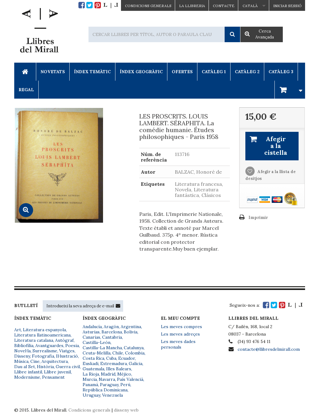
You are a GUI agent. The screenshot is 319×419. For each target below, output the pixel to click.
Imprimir (258, 217)
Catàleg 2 (247, 71)
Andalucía (92, 326)
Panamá (90, 384)
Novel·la (22, 351)
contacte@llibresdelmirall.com (269, 349)
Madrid (108, 374)
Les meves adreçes (180, 334)
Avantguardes (49, 345)
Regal (26, 89)
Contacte (224, 5)
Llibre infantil (28, 372)
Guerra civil (68, 366)
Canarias (91, 337)
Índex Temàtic (92, 71)
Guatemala (93, 369)
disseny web (126, 410)
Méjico (124, 374)
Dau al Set (24, 366)
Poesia (72, 345)
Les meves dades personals (178, 344)
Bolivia (130, 332)
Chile (117, 353)
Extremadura (113, 363)
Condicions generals (89, 410)
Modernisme (27, 377)
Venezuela (112, 395)
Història (45, 366)
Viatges (67, 351)
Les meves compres (181, 326)
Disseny (22, 356)
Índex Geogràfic (141, 71)
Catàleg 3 (281, 71)
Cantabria (112, 337)
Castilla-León (96, 342)
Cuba (111, 358)
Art (17, 329)
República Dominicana (105, 390)
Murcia (90, 379)
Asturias (91, 332)
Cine (35, 361)
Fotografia (43, 356)
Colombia (134, 353)
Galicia (135, 363)
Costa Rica (93, 358)
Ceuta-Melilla (96, 353)
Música (21, 361)
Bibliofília (23, 345)
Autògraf (64, 340)
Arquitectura (54, 361)
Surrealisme (44, 351)
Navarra (107, 379)
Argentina (131, 326)
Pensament (53, 377)
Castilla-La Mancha (102, 347)
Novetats (53, 71)
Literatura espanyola (44, 329)
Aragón (111, 326)
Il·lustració (67, 356)
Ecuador (126, 358)
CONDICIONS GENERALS (148, 5)
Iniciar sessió (287, 5)
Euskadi (90, 363)
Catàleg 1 (214, 71)
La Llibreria (192, 5)
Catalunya (134, 347)
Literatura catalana (33, 340)
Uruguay (91, 395)
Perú (125, 384)
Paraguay (109, 384)
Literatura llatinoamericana (42, 335)
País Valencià (130, 379)
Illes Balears (118, 369)
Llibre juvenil (57, 372)
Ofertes (182, 71)
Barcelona (111, 332)
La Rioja (91, 374)
